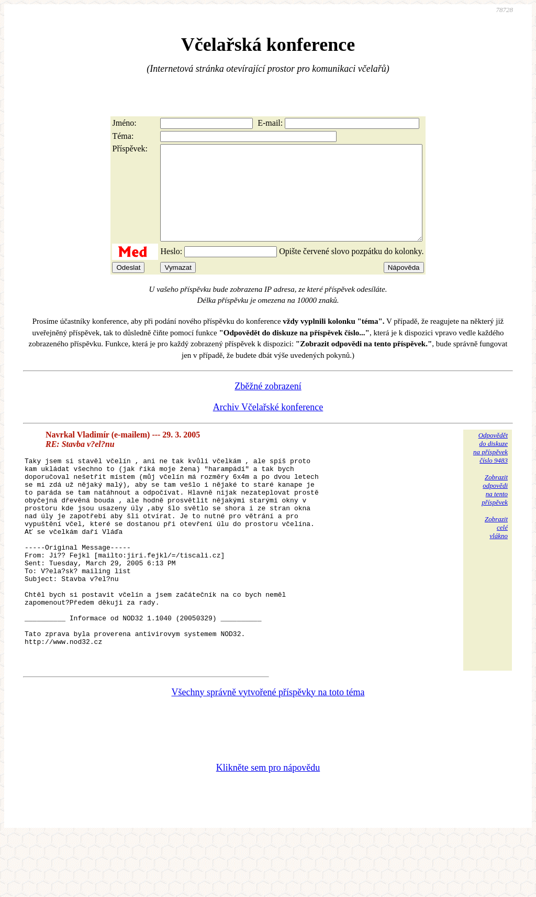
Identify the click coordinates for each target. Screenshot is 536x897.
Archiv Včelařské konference (268, 426)
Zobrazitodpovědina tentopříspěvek (495, 508)
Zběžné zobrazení (267, 405)
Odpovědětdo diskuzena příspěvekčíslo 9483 (490, 466)
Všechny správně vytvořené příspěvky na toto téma (268, 752)
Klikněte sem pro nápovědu (268, 827)
